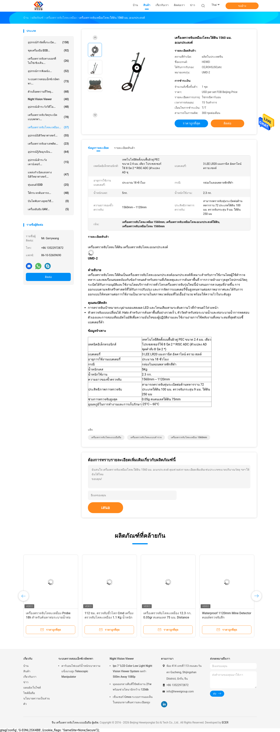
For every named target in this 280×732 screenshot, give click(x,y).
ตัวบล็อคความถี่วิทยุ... (48, 92)
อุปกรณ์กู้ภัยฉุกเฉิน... (48, 152)
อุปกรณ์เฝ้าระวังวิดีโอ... (48, 107)
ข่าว (25, 682)
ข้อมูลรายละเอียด (98, 147)
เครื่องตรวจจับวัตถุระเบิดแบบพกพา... (48, 117)
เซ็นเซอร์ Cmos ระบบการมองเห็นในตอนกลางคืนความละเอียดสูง (133, 699)
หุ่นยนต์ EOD (48, 185)
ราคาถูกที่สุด (191, 123)
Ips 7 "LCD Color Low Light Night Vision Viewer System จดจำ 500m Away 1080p (132, 671)
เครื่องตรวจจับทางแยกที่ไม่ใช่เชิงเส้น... (48, 60)
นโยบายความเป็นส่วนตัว (36, 701)
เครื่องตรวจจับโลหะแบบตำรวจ (146, 437)
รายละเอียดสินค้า (124, 147)
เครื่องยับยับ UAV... (48, 209)
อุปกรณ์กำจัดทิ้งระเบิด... (48, 42)
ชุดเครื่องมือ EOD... (48, 50)
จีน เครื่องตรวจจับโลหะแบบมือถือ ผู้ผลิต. (76, 722)
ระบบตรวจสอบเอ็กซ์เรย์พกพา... (48, 81)
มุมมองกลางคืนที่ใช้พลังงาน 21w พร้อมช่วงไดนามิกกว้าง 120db (132, 687)
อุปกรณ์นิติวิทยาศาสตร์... (48, 135)
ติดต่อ (48, 276)
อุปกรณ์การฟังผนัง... (48, 71)
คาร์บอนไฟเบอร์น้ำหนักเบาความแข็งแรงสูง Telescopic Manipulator (80, 671)
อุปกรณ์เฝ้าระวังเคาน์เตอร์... (48, 162)
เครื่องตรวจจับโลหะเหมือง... (48, 127)
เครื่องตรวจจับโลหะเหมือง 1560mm (189, 437)
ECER (225, 722)
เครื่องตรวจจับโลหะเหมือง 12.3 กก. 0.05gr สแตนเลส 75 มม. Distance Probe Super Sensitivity (167, 617)
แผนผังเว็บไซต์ (32, 687)
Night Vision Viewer (48, 99)
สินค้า (26, 671)
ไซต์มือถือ (29, 693)
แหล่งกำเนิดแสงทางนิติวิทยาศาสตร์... (48, 174)
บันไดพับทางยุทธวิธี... (48, 201)
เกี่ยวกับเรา (29, 676)
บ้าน (26, 665)
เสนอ (105, 507)
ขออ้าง (242, 5)
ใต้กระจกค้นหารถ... (48, 193)
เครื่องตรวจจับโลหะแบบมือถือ (106, 437)
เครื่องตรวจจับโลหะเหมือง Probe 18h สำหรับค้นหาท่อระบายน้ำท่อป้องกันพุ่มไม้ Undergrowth (48, 617)
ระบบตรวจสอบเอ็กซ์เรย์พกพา (75, 658)
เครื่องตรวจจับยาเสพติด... (48, 144)
